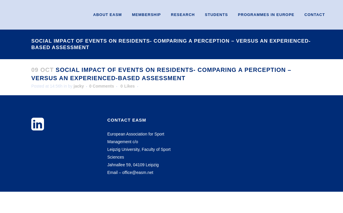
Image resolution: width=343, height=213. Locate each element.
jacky (79, 86)
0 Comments (101, 86)
